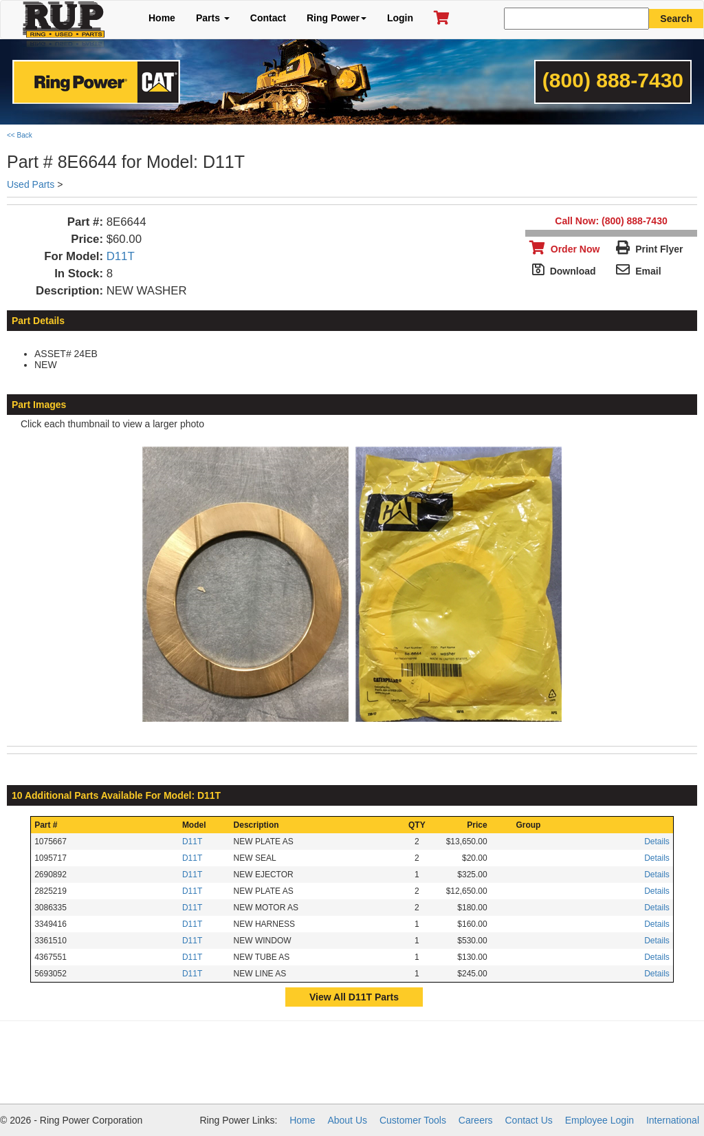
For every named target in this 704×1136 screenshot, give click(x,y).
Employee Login (599, 1120)
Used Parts (30, 184)
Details (657, 841)
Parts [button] (213, 17)
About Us (347, 1120)
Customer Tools (413, 1120)
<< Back (19, 135)
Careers (476, 1120)
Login (400, 17)
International (672, 1120)
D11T (121, 256)
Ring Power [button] (336, 17)
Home (161, 17)
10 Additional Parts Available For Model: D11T (116, 795)
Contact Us (529, 1120)
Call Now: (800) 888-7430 (611, 220)
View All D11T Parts (354, 997)
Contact (268, 17)
